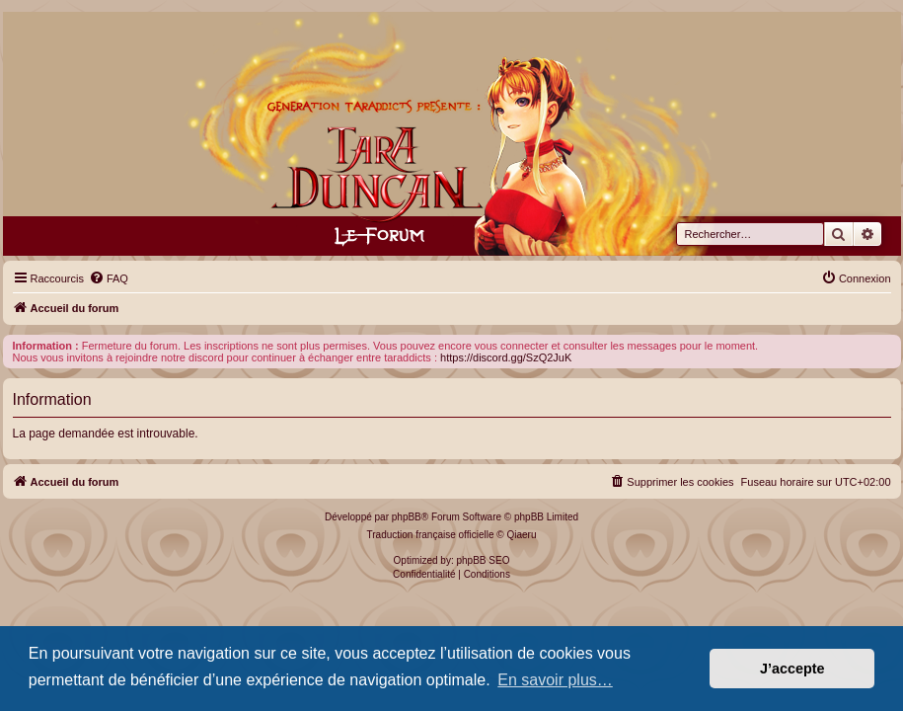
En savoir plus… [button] (555, 680)
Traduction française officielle (430, 534)
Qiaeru (521, 534)
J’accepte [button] (792, 668)
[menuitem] (108, 278)
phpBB (406, 517)
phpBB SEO (483, 560)
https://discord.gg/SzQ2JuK (505, 357)
